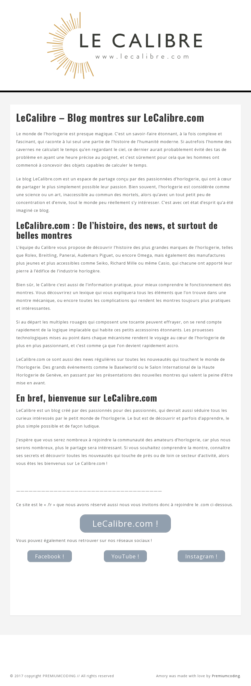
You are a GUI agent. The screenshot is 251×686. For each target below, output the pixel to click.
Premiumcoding (226, 675)
